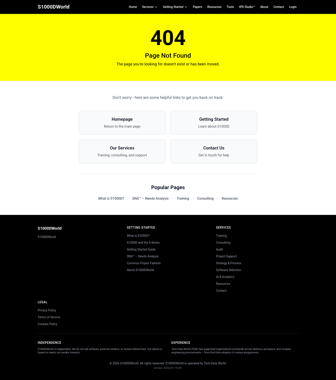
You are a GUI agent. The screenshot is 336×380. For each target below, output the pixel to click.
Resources (214, 7)
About (264, 7)
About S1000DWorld (140, 270)
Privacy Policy (47, 310)
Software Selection (228, 270)
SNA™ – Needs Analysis (150, 198)
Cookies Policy (47, 324)
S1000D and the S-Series (143, 242)
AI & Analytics (225, 277)
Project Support (226, 256)
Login (293, 7)
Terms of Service (49, 317)
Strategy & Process (228, 263)
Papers (197, 7)
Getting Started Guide (141, 249)
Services (150, 7)
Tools (230, 7)
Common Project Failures (143, 263)
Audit (219, 249)
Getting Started (175, 7)
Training (183, 198)
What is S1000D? (111, 198)
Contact (278, 7)
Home (133, 7)
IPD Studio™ (247, 7)
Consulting (205, 198)
